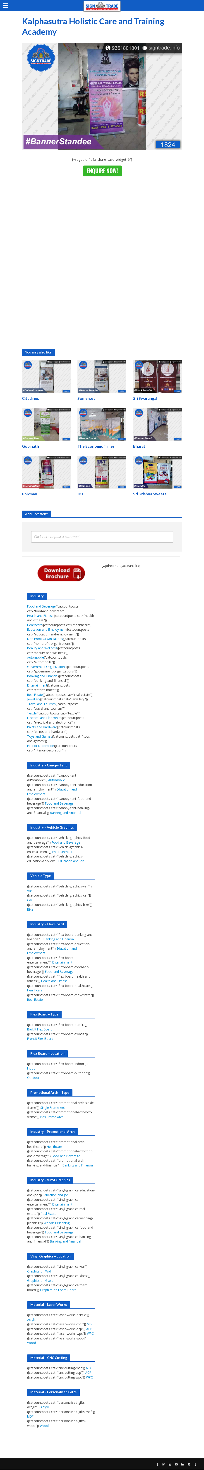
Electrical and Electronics (45, 718)
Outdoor (33, 1078)
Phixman (29, 494)
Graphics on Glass (40, 1281)
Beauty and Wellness (42, 648)
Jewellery (33, 699)
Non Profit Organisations (45, 639)
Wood (31, 1343)
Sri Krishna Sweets (149, 494)
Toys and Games (39, 736)
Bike (30, 909)
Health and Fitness (40, 616)
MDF (90, 1324)
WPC (90, 1334)
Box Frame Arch (52, 1117)
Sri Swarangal (145, 398)
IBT (80, 494)
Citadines (30, 398)
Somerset (86, 398)
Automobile (35, 658)
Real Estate (35, 695)
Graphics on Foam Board (58, 1290)
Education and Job (71, 861)
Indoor (32, 1069)
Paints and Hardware (42, 727)
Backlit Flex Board (40, 1030)
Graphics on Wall (39, 1271)
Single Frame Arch (53, 1108)
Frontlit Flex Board (40, 1039)
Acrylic (31, 1320)
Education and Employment (47, 630)
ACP (89, 1329)
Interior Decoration (41, 746)
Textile (32, 713)
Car (29, 900)
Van (30, 891)
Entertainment (37, 685)
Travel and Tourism (41, 704)
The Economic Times (96, 446)
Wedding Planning (57, 1223)
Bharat (139, 446)
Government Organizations (47, 667)
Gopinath (30, 446)
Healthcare (35, 625)
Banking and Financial (43, 676)
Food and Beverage (41, 607)
